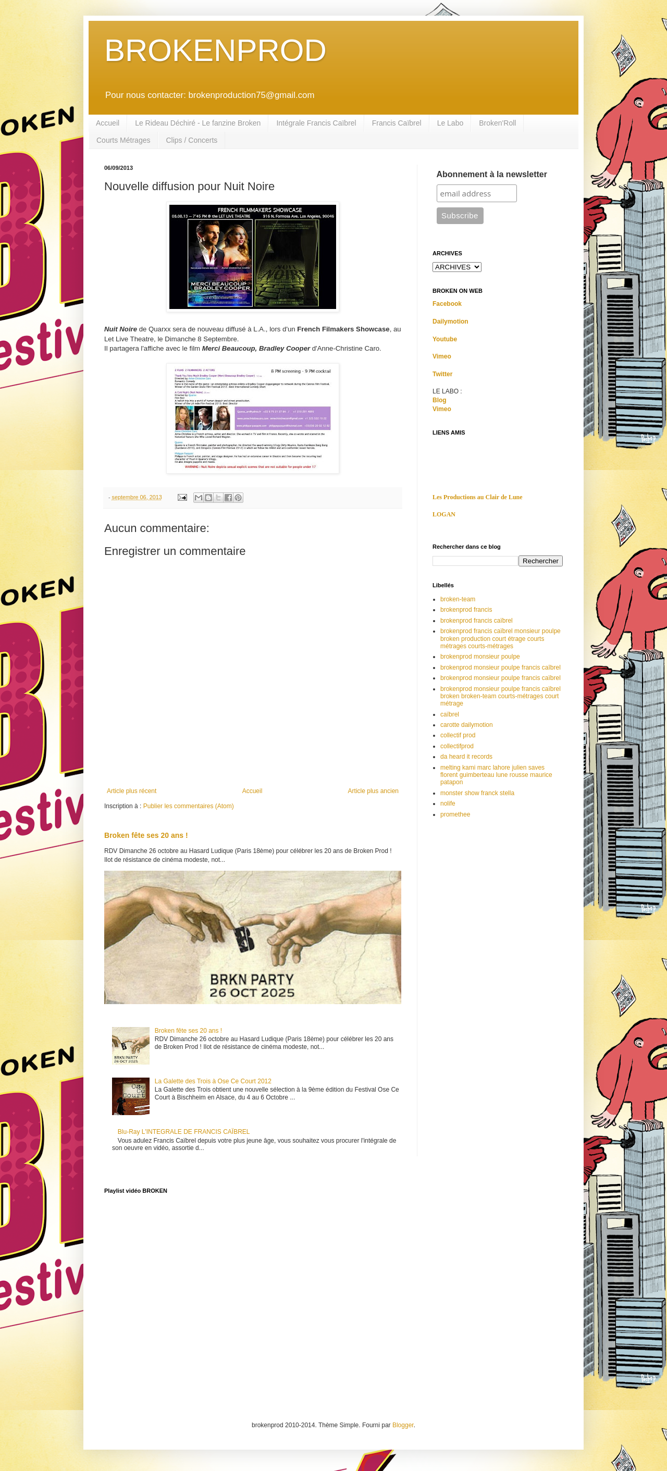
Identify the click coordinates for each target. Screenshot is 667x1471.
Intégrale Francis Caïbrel (316, 123)
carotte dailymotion (466, 724)
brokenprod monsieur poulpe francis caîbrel (500, 667)
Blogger (403, 1425)
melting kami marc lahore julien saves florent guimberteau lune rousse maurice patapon (496, 775)
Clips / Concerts (191, 140)
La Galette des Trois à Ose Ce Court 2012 (213, 1081)
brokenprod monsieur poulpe (480, 656)
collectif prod (457, 735)
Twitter (442, 374)
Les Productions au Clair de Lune (478, 497)
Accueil (107, 123)
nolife (447, 803)
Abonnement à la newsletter (492, 174)
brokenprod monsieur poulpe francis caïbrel (500, 678)
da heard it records (466, 756)
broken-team (457, 599)
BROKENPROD (215, 50)
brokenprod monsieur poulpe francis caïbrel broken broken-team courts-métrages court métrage (500, 696)
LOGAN (444, 514)
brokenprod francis (466, 609)
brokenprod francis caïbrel (476, 620)
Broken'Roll (497, 123)
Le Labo (450, 123)
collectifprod (457, 746)
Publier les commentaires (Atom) (188, 806)
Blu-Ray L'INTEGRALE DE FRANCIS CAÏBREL (184, 1131)
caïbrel (449, 714)
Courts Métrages (123, 140)
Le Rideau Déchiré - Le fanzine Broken (198, 123)
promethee (455, 814)
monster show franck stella (477, 793)
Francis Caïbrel (397, 123)
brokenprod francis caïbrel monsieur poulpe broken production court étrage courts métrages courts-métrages (500, 638)
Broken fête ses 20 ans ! (146, 835)
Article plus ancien (373, 791)
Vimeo (442, 356)
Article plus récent (131, 791)
